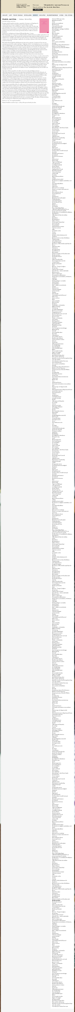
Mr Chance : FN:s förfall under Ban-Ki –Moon (62, 244)
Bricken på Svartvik (57, 264)
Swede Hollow (55, 86)
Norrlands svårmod (56, 256)
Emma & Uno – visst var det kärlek (60, 271)
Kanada (54, 146)
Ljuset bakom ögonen (57, 69)
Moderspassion (56, 219)
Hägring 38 (54, 148)
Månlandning (55, 329)
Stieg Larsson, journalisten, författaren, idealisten (62, 277)
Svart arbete (55, 319)
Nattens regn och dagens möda (59, 65)
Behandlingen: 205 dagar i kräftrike (60, 29)
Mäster (53, 349)
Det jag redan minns (57, 142)
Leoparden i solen (56, 231)
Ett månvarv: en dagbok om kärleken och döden (62, 181)
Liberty (54, 195)
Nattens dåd (55, 161)
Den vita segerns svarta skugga (59, 328)
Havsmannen (55, 196)
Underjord (54, 135)
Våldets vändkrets (56, 37)
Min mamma (55, 252)
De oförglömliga (56, 345)
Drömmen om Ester (56, 109)
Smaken (54, 292)
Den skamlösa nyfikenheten (59, 275)
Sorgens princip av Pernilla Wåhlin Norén (61, 48)
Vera (53, 59)
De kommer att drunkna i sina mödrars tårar (61, 62)
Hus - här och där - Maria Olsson (52, 7)
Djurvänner (55, 248)
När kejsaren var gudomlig (58, 138)
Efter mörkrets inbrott (57, 192)
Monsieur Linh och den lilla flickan (61, 238)
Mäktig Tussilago (56, 306)
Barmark (54, 43)
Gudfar (54, 140)
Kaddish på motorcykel (57, 179)
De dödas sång (55, 50)
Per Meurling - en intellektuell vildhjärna (62, 212)
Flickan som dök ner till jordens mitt (61, 254)
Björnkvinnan (55, 25)
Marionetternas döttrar (57, 176)
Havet (53, 40)
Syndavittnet (55, 73)
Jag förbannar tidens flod (58, 355)
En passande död (56, 149)
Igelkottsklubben (56, 324)
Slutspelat (54, 327)
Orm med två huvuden (57, 26)
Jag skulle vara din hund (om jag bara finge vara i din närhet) (62, 358)
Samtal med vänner (56, 60)
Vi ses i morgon (56, 130)
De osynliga (55, 122)
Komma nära (55, 132)
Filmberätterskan (56, 199)
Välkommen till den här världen (59, 215)
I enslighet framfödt (57, 165)
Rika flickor (55, 218)
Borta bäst (54, 334)
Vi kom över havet (56, 172)
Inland (53, 66)
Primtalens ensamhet (57, 322)
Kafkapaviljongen (56, 139)
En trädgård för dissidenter (58, 113)
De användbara (55, 120)
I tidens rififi (55, 173)
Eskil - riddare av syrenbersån (59, 285)
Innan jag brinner (56, 193)
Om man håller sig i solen (58, 19)
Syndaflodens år (56, 251)
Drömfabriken (55, 284)
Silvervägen (55, 35)
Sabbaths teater (55, 136)
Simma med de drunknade (58, 106)
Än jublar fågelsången (57, 309)
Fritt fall (54, 331)
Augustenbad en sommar (58, 226)
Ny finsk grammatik (57, 171)
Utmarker (54, 92)
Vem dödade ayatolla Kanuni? (59, 295)
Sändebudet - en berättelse (58, 305)
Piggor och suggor (56, 352)
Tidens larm (55, 56)
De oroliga (54, 80)
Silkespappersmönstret (57, 344)
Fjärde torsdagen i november (59, 281)
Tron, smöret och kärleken (58, 42)
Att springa (55, 268)
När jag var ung (55, 115)
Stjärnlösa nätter (56, 246)
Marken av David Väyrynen (58, 46)
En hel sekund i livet (57, 202)
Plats (53, 158)
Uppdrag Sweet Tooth (57, 169)
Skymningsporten (56, 118)
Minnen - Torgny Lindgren (59, 266)
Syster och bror (56, 298)
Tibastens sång (55, 239)
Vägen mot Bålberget (57, 162)
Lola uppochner (56, 163)
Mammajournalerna (57, 20)
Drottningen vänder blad (58, 222)
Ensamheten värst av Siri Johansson (60, 45)
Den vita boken (55, 30)
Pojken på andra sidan (57, 259)
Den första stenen (56, 70)
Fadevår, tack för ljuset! (57, 269)
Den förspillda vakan (57, 332)
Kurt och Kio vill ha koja (58, 357)
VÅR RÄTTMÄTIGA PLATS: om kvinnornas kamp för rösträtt (60, 210)
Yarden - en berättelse (57, 318)
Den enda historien (57, 39)
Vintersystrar (55, 105)
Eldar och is (55, 296)
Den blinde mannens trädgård (59, 143)
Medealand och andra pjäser (59, 198)
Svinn (53, 99)
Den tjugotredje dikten (57, 183)
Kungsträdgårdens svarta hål (59, 93)
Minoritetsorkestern (57, 27)
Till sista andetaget (56, 289)
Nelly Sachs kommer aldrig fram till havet (62, 67)
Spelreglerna (55, 213)
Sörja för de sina (56, 168)
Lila (53, 102)
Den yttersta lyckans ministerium (60, 55)
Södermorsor (55, 288)
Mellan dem (55, 57)
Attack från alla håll (57, 108)
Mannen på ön (55, 272)
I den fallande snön (57, 241)
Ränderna (54, 304)
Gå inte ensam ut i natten (58, 339)
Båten (53, 299)
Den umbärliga (55, 126)
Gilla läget (54, 279)
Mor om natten (55, 33)
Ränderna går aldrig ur (57, 338)
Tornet (54, 232)
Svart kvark (54, 342)
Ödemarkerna (55, 335)
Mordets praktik (56, 354)
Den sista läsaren (56, 347)
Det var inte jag (55, 223)
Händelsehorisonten (57, 52)
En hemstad (55, 155)
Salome (54, 203)
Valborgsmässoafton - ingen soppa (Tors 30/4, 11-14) (56, 5)
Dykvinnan (55, 186)
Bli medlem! (38, 9)
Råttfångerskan (56, 321)
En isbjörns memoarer (57, 36)
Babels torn (55, 205)
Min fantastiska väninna (58, 89)
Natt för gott (55, 95)
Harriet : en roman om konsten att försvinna (60, 190)
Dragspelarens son (56, 312)
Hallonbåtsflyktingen (57, 348)
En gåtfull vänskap (56, 242)
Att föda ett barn (56, 249)
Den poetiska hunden (57, 351)
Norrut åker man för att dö (58, 133)
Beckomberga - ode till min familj (60, 128)
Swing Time (55, 53)
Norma (54, 88)
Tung (53, 22)
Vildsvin (54, 72)
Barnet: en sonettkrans (57, 23)
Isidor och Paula (56, 123)
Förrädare (54, 175)
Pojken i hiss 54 (55, 221)
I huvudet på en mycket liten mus (60, 361)
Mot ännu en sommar (57, 311)
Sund (53, 116)
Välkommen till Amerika (58, 79)
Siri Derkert (55, 206)
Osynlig (54, 233)
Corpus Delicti (55, 262)
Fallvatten (54, 185)
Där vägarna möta (56, 98)
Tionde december (56, 96)
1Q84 (53, 229)
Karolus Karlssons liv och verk (59, 314)
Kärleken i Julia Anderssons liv (59, 235)
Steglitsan (54, 145)
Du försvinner (55, 129)
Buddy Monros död (56, 325)
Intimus (54, 286)
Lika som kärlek (56, 301)
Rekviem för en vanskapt (58, 188)
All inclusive (55, 125)
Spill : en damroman (57, 274)
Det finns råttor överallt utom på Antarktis (60, 151)
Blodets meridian (9, 19)
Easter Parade (55, 294)
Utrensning (55, 308)
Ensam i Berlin (55, 166)
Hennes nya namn (56, 83)
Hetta (53, 265)
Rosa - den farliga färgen (58, 208)
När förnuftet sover (57, 315)
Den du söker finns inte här (58, 261)
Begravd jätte (55, 90)
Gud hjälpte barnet (56, 75)
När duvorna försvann (57, 156)
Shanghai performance (58, 153)
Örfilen (54, 178)
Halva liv (54, 341)
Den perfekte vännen (57, 337)
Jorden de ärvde (55, 291)
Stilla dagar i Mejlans (57, 85)
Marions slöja (55, 302)
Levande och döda (56, 76)
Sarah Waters (55, 282)
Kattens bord (55, 159)
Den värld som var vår (57, 100)
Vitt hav (54, 82)
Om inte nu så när (56, 228)
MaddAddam (55, 112)
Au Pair (54, 32)
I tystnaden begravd (56, 201)
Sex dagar (54, 103)
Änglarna (54, 236)
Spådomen (54, 110)
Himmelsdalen (55, 225)
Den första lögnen (56, 119)
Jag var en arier (55, 316)
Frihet (53, 216)
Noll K (53, 78)
